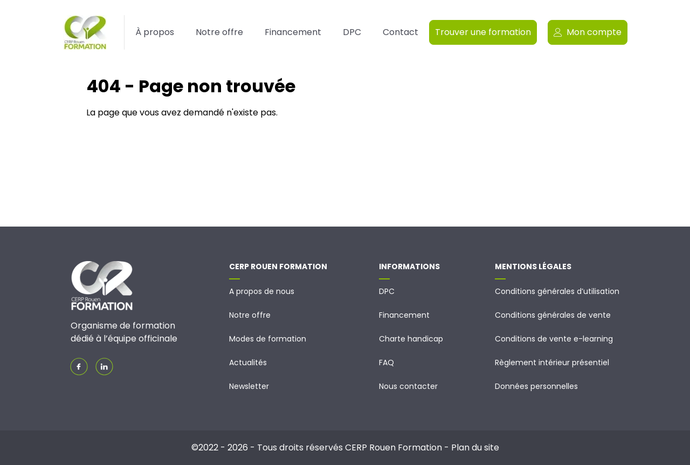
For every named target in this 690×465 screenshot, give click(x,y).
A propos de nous (261, 291)
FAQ (386, 362)
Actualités (248, 362)
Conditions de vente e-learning (554, 338)
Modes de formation (267, 338)
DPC (352, 32)
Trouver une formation (483, 32)
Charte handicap (411, 338)
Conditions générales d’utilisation (557, 291)
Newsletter (249, 386)
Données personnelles (536, 386)
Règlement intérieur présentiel (552, 362)
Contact (400, 32)
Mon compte (588, 32)
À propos (154, 32)
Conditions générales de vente (553, 315)
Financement (293, 32)
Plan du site (475, 447)
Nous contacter (408, 386)
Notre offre (219, 32)
